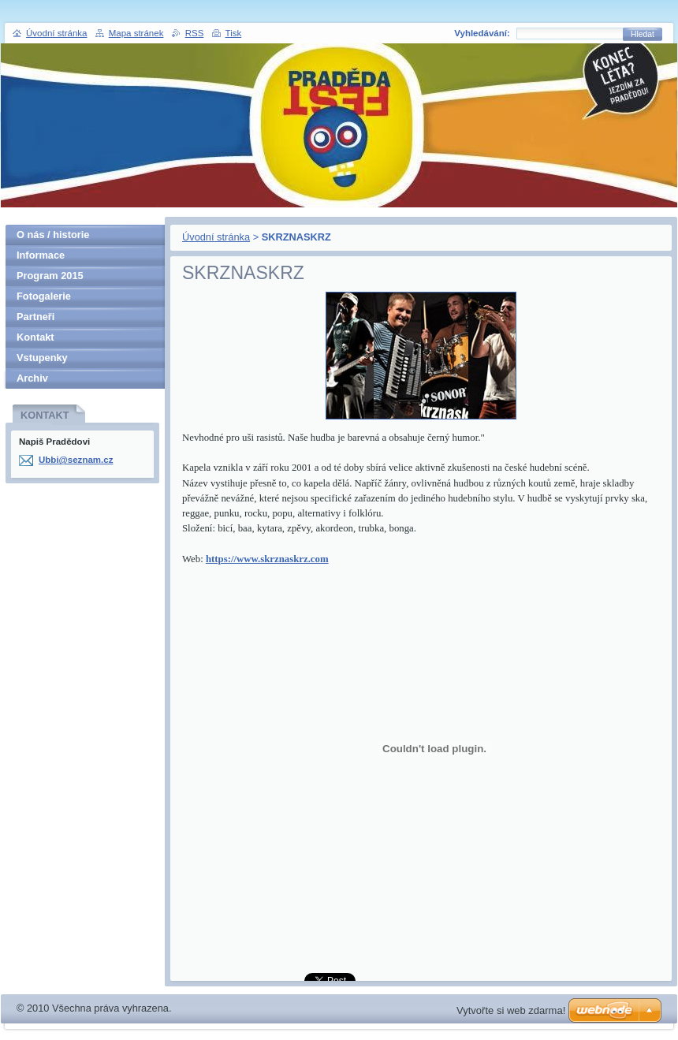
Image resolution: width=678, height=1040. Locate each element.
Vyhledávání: (482, 33)
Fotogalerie (44, 296)
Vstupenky (42, 357)
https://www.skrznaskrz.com (267, 559)
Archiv (32, 378)
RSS (194, 33)
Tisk (233, 33)
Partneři (35, 316)
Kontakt (35, 337)
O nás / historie (53, 234)
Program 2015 (50, 275)
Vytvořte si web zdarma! (510, 1010)
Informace (41, 255)
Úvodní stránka (216, 237)
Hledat (642, 34)
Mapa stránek (136, 33)
